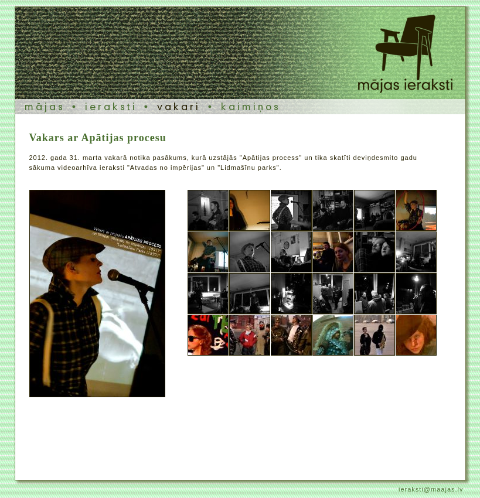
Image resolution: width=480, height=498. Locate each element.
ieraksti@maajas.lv (431, 489)
